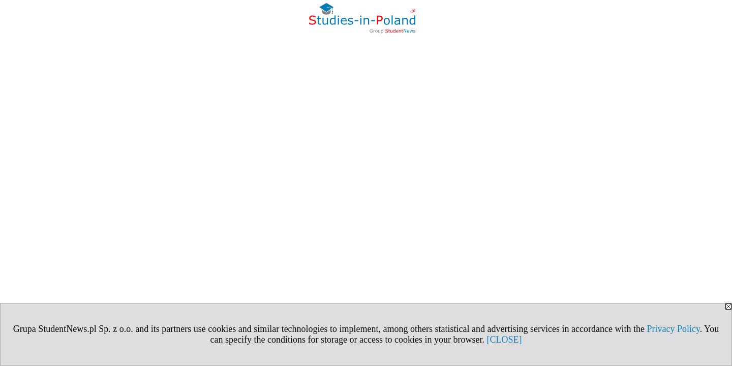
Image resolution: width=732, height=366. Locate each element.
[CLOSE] (504, 339)
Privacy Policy (673, 329)
